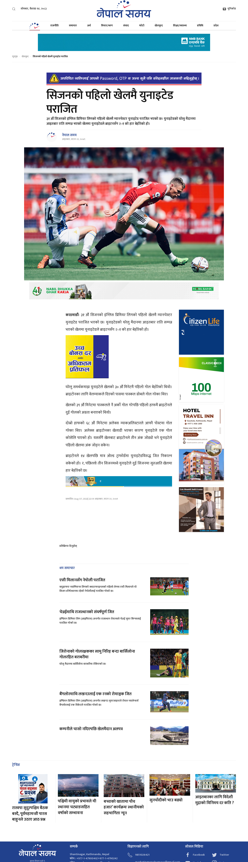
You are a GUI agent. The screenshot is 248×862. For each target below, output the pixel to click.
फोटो (141, 25)
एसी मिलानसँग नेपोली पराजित (82, 580)
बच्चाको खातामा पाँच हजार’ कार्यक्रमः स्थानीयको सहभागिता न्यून (124, 807)
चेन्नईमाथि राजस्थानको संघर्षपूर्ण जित (86, 612)
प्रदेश (216, 25)
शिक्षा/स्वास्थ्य (180, 25)
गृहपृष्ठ (15, 56)
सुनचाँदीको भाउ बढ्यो (166, 800)
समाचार (73, 25)
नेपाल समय (69, 135)
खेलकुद (159, 25)
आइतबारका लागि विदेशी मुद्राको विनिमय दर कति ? (214, 800)
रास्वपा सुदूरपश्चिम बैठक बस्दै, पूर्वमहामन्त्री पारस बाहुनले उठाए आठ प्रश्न (30, 813)
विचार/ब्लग (107, 25)
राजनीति (54, 25)
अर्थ (89, 25)
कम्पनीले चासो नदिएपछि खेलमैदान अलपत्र (91, 729)
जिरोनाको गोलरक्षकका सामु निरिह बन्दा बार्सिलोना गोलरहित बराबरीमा (97, 654)
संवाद (126, 25)
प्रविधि (200, 25)
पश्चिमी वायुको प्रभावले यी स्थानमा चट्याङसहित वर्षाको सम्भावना (77, 807)
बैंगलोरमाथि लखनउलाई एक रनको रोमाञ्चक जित (95, 694)
